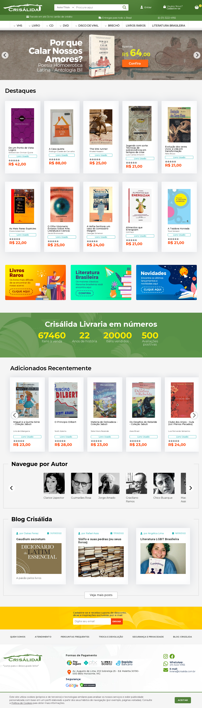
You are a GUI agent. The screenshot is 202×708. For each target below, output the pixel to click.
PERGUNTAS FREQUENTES (75, 637)
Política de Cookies (21, 703)
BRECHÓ (112, 25)
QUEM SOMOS (17, 637)
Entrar (146, 7)
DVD (64, 25)
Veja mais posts (101, 595)
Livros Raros (136, 25)
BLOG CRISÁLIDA (182, 637)
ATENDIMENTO (43, 637)
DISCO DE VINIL (86, 25)
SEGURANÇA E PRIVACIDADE (148, 637)
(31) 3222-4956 (167, 18)
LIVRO (34, 25)
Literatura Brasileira (168, 25)
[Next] (196, 55)
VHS (18, 25)
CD (49, 25)
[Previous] (5, 55)
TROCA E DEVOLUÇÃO (111, 637)
